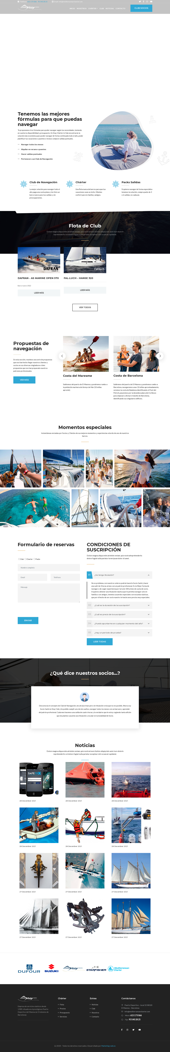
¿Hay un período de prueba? (118, 632)
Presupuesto (65, 1013)
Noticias (110, 8)
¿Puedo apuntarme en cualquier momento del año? (118, 623)
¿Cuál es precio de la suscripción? (118, 614)
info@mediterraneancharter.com (137, 1011)
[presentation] (36, 609)
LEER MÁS (39, 293)
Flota (62, 1004)
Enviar (28, 620)
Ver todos (85, 307)
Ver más (24, 380)
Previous (62, 356)
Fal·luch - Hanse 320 (78, 278)
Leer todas (99, 642)
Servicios (63, 1017)
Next (160, 356)
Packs (38, 559)
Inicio (72, 8)
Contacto (120, 8)
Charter (30, 559)
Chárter (92, 8)
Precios (63, 1008)
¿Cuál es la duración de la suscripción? (118, 605)
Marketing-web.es (108, 1046)
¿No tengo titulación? (118, 575)
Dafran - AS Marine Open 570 (38, 278)
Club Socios (141, 8)
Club (102, 8)
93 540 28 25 (42, 2)
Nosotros (81, 8)
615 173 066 (32, 2)
